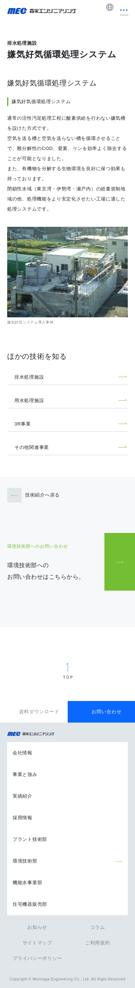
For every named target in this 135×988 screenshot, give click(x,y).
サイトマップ (37, 942)
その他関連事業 (31, 447)
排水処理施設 (29, 377)
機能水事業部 (27, 882)
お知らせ (37, 927)
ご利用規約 (97, 942)
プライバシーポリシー (37, 958)
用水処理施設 (29, 400)
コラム (97, 927)
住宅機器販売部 (30, 904)
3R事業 (22, 424)
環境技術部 (25, 861)
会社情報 (22, 752)
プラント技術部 (30, 839)
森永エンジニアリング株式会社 (34, 734)
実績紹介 (22, 796)
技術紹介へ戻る (42, 495)
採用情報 (22, 817)
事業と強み (25, 774)
